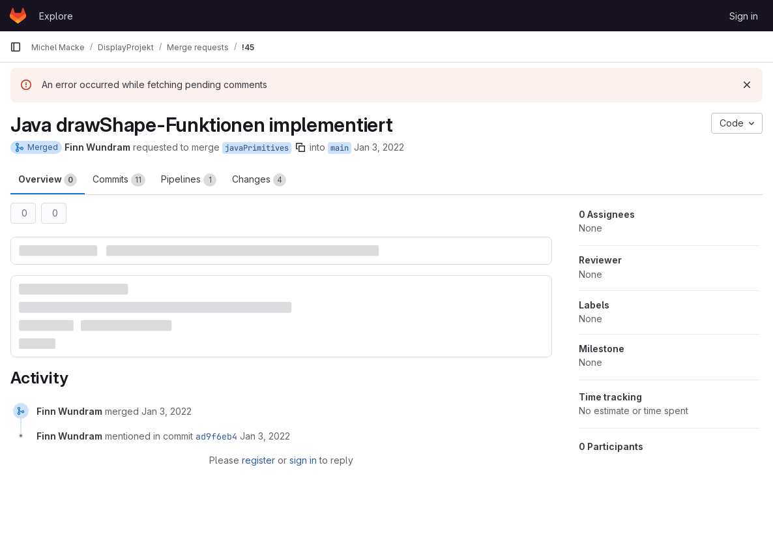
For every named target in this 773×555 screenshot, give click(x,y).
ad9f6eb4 (216, 436)
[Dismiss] (747, 85)
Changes (259, 180)
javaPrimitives (257, 148)
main (339, 148)
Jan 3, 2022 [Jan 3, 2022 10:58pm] (379, 147)
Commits (119, 180)
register (258, 460)
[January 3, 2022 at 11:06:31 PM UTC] (166, 411)
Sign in (743, 16)
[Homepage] (18, 15)
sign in (303, 460)
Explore (56, 16)
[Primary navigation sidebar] (15, 47)
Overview (47, 180)
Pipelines (188, 180)
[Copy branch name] (300, 147)
